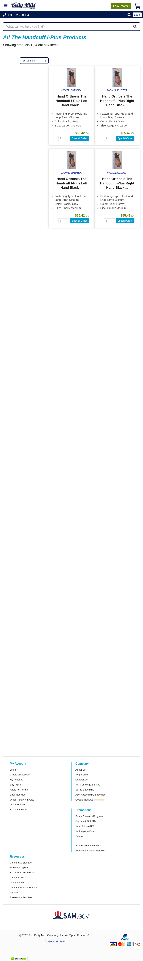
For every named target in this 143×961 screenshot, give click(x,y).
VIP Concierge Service (87, 784)
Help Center (81, 774)
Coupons (80, 836)
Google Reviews (84, 799)
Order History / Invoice (22, 799)
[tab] (25, 69)
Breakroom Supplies (21, 897)
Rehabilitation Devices (22, 872)
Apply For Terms (19, 789)
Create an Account (20, 774)
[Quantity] (63, 138)
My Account (16, 779)
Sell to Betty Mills (84, 789)
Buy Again (15, 784)
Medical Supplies (19, 77)
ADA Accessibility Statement (90, 794)
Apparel (14, 892)
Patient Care (16, 877)
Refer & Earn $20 (84, 826)
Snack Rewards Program (89, 816)
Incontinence (17, 882)
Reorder (121, 5)
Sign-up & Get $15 (85, 821)
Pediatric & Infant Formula (24, 887)
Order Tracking (18, 804)
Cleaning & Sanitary (21, 862)
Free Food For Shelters (88, 845)
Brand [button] (10, 116)
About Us (80, 769)
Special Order (79, 138)
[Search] (135, 26)
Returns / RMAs (18, 809)
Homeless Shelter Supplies (90, 850)
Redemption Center (86, 831)
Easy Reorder (17, 794)
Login (13, 769)
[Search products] (71, 26)
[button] (129, 15)
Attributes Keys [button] (18, 145)
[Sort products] (34, 60)
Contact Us (81, 779)
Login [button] (137, 14)
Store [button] (10, 69)
